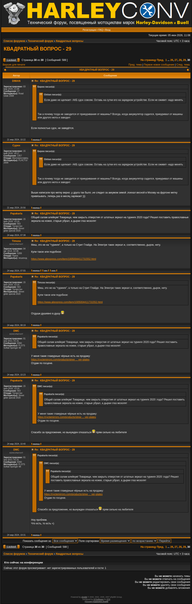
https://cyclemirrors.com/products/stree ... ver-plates (60, 359)
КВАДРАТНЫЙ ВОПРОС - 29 (36, 49)
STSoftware (99, 599)
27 (176, 60)
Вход (108, 30)
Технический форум (40, 41)
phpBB (84, 597)
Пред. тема (135, 64)
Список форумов (14, 41)
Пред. (160, 60)
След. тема (183, 64)
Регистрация (89, 30)
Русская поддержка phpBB (96, 601)
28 (180, 60)
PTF (108, 599)
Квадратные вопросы (69, 41)
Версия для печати (14, 64)
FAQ (100, 30)
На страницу (148, 60)
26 (171, 60)
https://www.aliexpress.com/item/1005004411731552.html (63, 258)
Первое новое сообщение (159, 64)
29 (184, 60)
